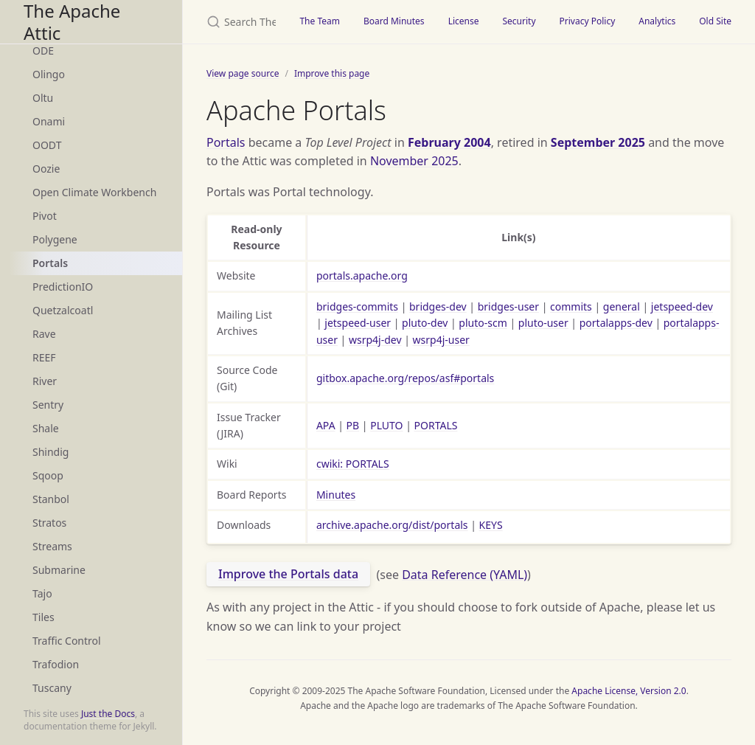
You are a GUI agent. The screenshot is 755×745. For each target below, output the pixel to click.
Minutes (335, 495)
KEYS (491, 525)
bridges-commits (357, 306)
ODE (43, 51)
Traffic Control (66, 641)
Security (518, 21)
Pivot (44, 216)
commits (571, 306)
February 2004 (449, 142)
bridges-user (508, 306)
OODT (46, 145)
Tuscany (52, 688)
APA (325, 425)
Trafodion (55, 664)
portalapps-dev (616, 323)
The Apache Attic (72, 22)
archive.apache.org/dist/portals (392, 525)
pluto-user (543, 323)
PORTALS (436, 425)
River (44, 381)
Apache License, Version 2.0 (628, 691)
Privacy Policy (588, 21)
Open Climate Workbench (94, 192)
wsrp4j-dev (375, 340)
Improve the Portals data (288, 574)
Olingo (48, 74)
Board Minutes (394, 21)
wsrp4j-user (441, 340)
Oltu (42, 98)
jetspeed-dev (682, 306)
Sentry (47, 405)
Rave (44, 334)
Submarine (59, 570)
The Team (319, 21)
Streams (52, 546)
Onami (48, 121)
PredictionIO (62, 287)
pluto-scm (483, 323)
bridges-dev (438, 306)
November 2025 (414, 161)
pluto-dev (425, 323)
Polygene (54, 239)
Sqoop (47, 475)
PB (353, 425)
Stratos (49, 523)
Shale (45, 428)
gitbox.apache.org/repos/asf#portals (405, 378)
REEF (44, 357)
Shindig (50, 452)
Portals (50, 263)
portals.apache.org (362, 275)
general (621, 306)
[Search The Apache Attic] (235, 22)
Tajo (42, 593)
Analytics (657, 21)
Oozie (46, 169)
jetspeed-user (357, 323)
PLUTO (386, 425)
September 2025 (598, 142)
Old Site (715, 21)
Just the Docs (108, 713)
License (463, 21)
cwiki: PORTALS (352, 464)
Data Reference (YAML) (464, 574)
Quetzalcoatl (62, 310)
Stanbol (50, 499)
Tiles (43, 617)
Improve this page (331, 73)
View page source (242, 73)
